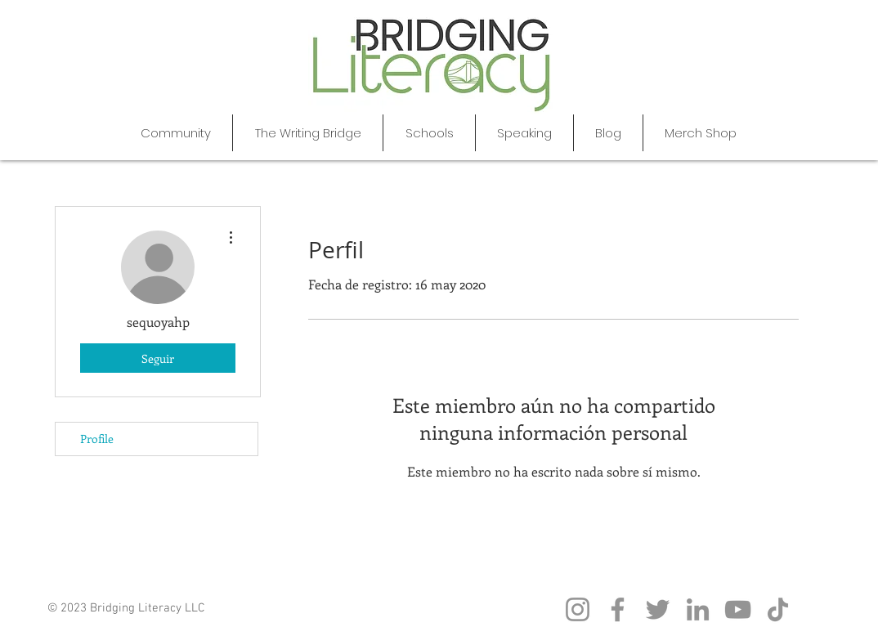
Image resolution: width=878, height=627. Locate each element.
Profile (97, 438)
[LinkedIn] (698, 609)
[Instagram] (578, 609)
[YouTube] (738, 609)
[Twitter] (658, 609)
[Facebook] (618, 609)
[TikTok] (778, 609)
